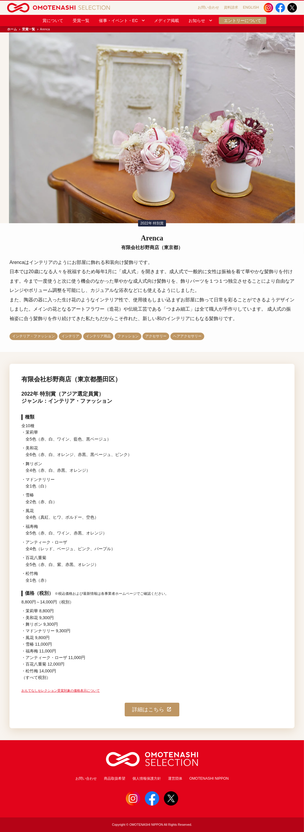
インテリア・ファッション (33, 336)
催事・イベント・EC (122, 20)
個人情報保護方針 (146, 778)
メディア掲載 (166, 20)
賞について (52, 20)
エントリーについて (242, 20)
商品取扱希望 (114, 778)
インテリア (70, 336)
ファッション (128, 336)
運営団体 (175, 778)
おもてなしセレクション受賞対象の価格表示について (60, 690)
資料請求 (231, 7)
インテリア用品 (98, 336)
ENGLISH (251, 7)
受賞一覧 (81, 20)
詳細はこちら (152, 709)
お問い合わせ (208, 7)
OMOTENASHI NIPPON (209, 778)
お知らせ (201, 20)
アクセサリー (156, 336)
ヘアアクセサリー (187, 336)
